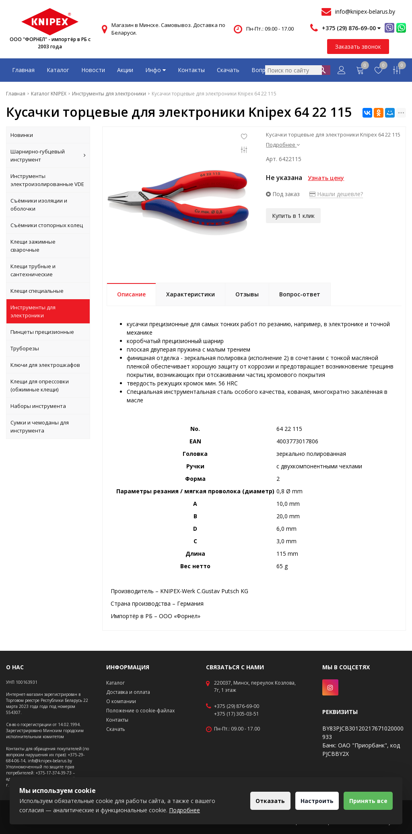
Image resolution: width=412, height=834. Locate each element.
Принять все (366, 801)
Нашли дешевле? (336, 194)
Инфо (155, 70)
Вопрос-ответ (270, 70)
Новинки (21, 135)
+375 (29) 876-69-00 (236, 706)
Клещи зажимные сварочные (33, 245)
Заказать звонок (358, 46)
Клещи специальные (37, 290)
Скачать (228, 70)
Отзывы (247, 294)
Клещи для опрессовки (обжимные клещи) (39, 385)
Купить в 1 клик (293, 213)
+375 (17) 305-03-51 (236, 714)
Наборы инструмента (38, 406)
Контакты (191, 70)
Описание (131, 294)
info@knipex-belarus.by (365, 11)
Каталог (58, 70)
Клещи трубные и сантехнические (33, 270)
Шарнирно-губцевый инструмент (48, 155)
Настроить (310, 801)
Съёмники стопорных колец (46, 225)
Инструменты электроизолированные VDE (47, 180)
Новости (93, 70)
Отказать (259, 801)
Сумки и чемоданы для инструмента (39, 426)
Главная (23, 70)
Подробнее (283, 144)
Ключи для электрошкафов (45, 364)
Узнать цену (326, 178)
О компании (121, 701)
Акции (125, 70)
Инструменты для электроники (33, 311)
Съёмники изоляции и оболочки (38, 204)
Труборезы (24, 348)
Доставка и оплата (128, 692)
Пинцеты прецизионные (42, 331)
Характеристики (190, 294)
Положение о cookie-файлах (140, 710)
